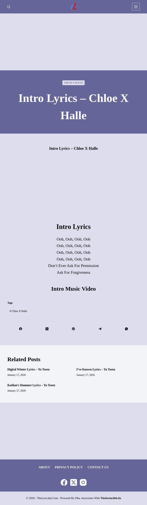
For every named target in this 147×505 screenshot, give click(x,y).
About (44, 467)
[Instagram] (83, 482)
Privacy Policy (69, 467)
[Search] (8, 6)
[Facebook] (20, 329)
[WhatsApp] (126, 329)
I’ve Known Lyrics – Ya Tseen (95, 369)
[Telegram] (100, 329)
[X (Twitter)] (47, 329)
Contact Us (97, 467)
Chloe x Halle (73, 82)
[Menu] (136, 7)
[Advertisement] (73, 42)
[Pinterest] (73, 329)
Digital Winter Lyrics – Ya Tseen (28, 369)
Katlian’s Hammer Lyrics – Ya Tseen (31, 385)
